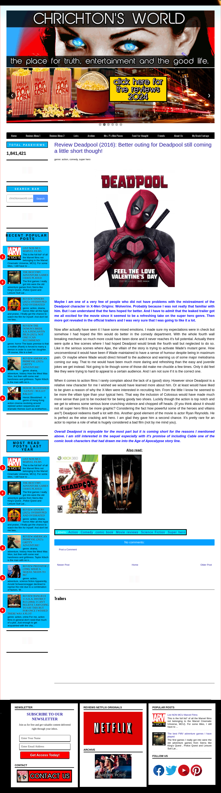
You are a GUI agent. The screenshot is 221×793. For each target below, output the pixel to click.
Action (73, 532)
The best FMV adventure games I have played (35, 275)
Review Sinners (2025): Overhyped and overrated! (35, 301)
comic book (104, 532)
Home (135, 564)
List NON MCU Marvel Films (32, 249)
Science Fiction (153, 532)
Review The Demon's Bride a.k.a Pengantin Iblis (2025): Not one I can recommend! (34, 333)
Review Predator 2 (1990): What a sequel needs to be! (36, 570)
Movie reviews (127, 532)
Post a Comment (68, 549)
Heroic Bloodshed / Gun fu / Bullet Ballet (36, 391)
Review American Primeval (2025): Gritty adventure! (35, 363)
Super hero (176, 532)
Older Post (206, 564)
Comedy (87, 532)
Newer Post (63, 564)
